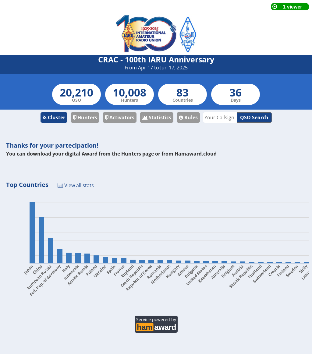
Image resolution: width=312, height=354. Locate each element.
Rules (188, 117)
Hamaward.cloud (196, 153)
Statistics (156, 117)
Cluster (54, 117)
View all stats (76, 185)
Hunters (85, 117)
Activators (119, 117)
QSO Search (254, 117)
